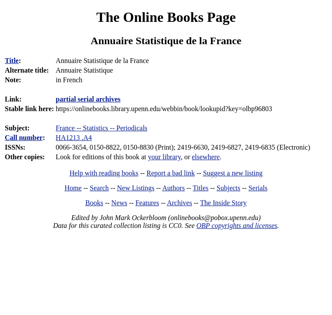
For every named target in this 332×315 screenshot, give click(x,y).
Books (94, 202)
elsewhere (206, 157)
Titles (200, 188)
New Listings (136, 188)
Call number (24, 137)
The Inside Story (223, 202)
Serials (258, 188)
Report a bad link (170, 173)
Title (12, 60)
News (119, 202)
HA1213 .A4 (74, 137)
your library (164, 157)
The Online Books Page (165, 17)
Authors (173, 188)
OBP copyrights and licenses (236, 225)
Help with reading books (103, 173)
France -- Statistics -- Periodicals (102, 128)
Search (99, 188)
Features (147, 202)
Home (73, 188)
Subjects (228, 188)
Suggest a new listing (233, 173)
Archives (179, 202)
